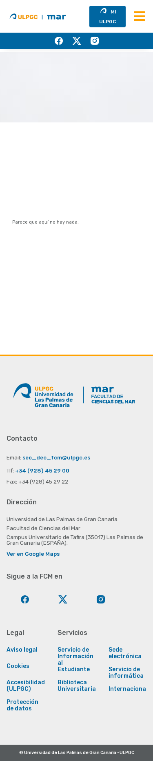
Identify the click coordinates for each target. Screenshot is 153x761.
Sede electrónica (125, 653)
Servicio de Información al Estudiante (75, 660)
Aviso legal (22, 650)
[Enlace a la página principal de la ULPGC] (43, 398)
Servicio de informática (126, 672)
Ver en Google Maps (33, 553)
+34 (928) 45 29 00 (42, 470)
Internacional (128, 689)
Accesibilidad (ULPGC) (26, 685)
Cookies (18, 666)
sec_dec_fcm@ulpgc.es (56, 457)
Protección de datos (22, 705)
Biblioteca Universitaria (77, 685)
